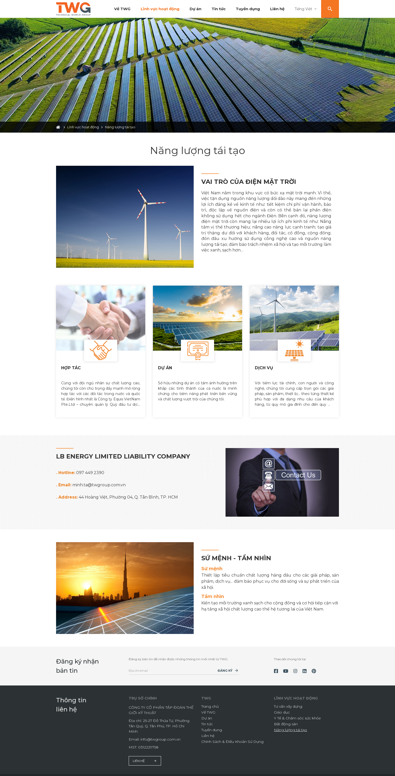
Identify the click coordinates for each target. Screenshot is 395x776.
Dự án (195, 8)
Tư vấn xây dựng (288, 701)
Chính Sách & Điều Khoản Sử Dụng (232, 737)
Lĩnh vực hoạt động (160, 8)
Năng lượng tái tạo (290, 725)
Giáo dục (282, 707)
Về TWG (122, 8)
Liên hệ (277, 8)
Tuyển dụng (248, 8)
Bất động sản (286, 719)
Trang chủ (210, 701)
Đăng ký (225, 666)
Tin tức (219, 8)
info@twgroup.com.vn (160, 734)
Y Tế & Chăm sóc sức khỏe (297, 713)
